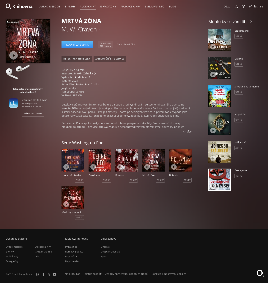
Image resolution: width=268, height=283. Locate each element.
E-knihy (10, 251)
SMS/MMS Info (43, 251)
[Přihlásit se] (255, 6)
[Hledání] (236, 6)
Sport (104, 256)
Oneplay (105, 246)
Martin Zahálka (83, 73)
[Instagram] (38, 274)
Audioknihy (12, 256)
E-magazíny (12, 261)
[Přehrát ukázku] (14, 55)
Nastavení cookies (175, 274)
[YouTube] (54, 274)
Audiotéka (81, 77)
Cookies (156, 274)
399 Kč (79, 180)
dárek (105, 44)
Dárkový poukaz (74, 251)
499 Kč (79, 217)
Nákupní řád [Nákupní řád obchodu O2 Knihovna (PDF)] (73, 274)
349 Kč (238, 64)
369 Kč (238, 120)
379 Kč (238, 92)
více (189, 131)
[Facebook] (43, 274)
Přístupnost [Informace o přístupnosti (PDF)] (90, 274)
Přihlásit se (71, 246)
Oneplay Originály (110, 251)
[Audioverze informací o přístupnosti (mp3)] (101, 273)
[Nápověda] (243, 6)
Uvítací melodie (14, 246)
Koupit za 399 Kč (77, 44)
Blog (37, 256)
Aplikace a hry (43, 246)
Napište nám (72, 261)
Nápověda (71, 256)
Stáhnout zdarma (33, 113)
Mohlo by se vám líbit (228, 21)
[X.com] (49, 274)
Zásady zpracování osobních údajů (127, 274)
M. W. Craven (79, 29)
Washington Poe (79, 84)
